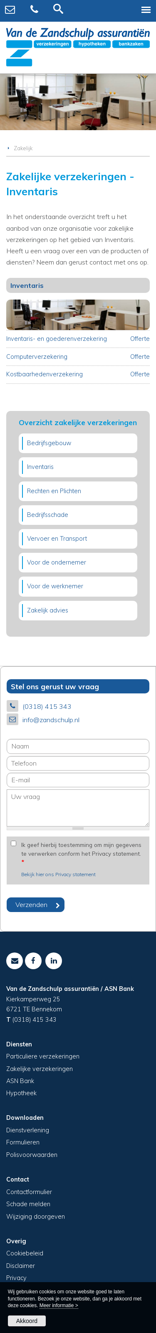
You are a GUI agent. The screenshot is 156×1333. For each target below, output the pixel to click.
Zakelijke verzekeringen (39, 1069)
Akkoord (26, 1321)
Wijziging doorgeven (35, 1216)
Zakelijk (23, 148)
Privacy (16, 1278)
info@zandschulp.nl (50, 720)
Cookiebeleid (24, 1253)
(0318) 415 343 (47, 706)
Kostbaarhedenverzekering (44, 374)
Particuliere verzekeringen (42, 1056)
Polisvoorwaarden (31, 1155)
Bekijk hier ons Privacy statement (58, 874)
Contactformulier (29, 1192)
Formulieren (23, 1142)
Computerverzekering (36, 356)
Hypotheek (21, 1093)
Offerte (140, 339)
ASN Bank (20, 1081)
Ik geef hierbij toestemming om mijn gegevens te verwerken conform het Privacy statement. (81, 853)
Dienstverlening (27, 1130)
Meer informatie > (59, 1305)
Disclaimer (20, 1266)
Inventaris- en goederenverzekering (56, 339)
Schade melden (28, 1204)
